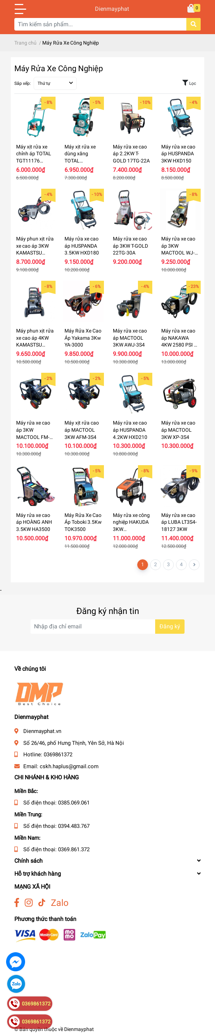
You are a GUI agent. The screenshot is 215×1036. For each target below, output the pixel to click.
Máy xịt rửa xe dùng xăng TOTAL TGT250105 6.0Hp (80, 161)
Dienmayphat (107, 8)
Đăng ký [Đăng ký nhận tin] (169, 626)
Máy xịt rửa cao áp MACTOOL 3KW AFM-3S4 (81, 430)
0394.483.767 (74, 826)
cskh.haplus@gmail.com (69, 766)
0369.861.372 (74, 849)
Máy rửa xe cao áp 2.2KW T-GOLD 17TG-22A (131, 154)
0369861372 (58, 754)
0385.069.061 (74, 802)
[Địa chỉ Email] (107, 626)
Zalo (59, 903)
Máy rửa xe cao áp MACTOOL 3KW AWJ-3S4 (130, 338)
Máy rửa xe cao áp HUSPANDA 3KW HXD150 (178, 154)
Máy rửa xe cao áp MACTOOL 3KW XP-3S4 (178, 430)
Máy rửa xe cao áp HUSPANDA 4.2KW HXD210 (130, 430)
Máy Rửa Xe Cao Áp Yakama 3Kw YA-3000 (82, 338)
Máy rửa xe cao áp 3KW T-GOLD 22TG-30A (130, 246)
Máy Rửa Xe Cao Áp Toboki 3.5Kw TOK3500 (83, 522)
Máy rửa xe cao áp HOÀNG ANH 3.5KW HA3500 (34, 522)
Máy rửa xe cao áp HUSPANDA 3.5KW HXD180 (81, 246)
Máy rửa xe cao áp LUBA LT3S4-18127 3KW (179, 522)
